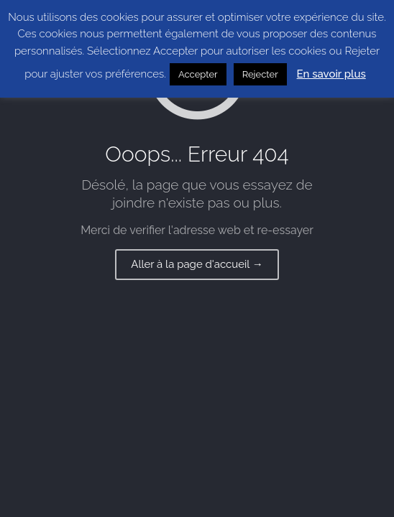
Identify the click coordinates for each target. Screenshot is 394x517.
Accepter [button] (198, 74)
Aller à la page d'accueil (197, 264)
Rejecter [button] (260, 74)
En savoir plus (331, 73)
